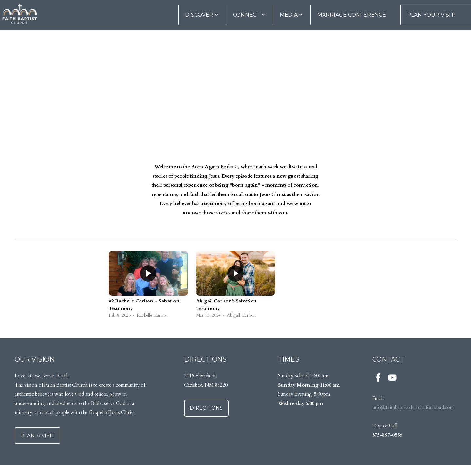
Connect (249, 15)
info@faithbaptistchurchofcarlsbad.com (413, 407)
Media (291, 15)
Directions (206, 408)
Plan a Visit (37, 435)
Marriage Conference (351, 15)
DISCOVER (201, 15)
